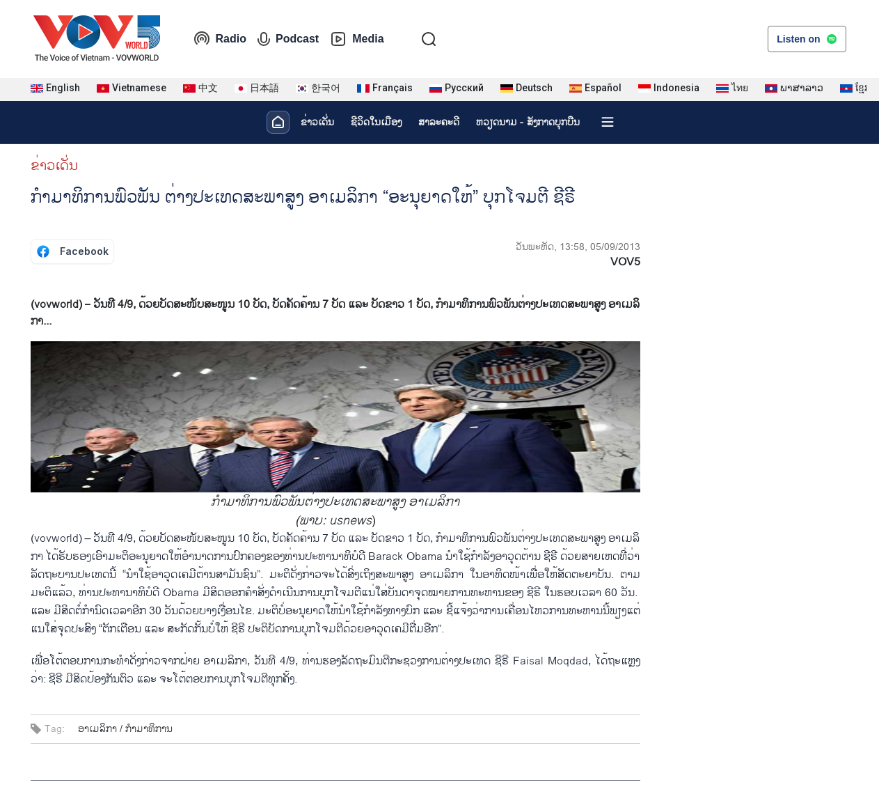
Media (356, 39)
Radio (219, 39)
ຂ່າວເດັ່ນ (317, 122)
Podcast (288, 39)
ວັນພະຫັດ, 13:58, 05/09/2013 (578, 247)
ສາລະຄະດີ (438, 122)
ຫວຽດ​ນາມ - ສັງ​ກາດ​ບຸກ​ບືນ (528, 122)
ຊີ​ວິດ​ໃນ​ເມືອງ (376, 122)
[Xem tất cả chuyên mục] (607, 122)
